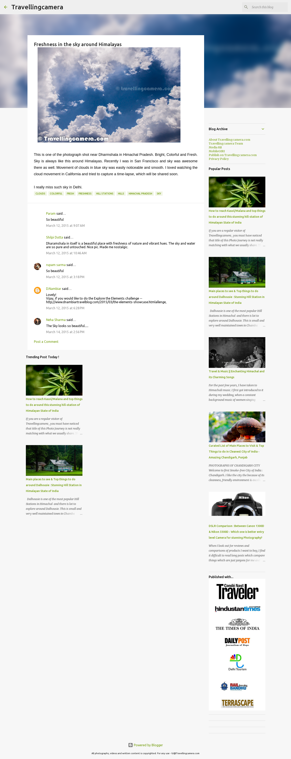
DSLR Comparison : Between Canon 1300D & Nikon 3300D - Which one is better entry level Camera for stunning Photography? (236, 531)
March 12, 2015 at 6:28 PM (65, 308)
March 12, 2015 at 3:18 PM (65, 277)
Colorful (56, 193)
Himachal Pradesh (140, 193)
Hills (121, 193)
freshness (85, 193)
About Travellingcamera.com (229, 139)
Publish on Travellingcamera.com (233, 155)
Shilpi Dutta (54, 237)
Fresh (70, 193)
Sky (159, 193)
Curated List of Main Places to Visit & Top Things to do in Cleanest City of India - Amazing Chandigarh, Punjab (236, 451)
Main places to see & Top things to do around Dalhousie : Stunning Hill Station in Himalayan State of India (54, 485)
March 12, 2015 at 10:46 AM (66, 253)
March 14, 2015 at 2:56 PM (65, 332)
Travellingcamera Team (226, 143)
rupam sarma (56, 265)
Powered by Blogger (145, 745)
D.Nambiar (53, 288)
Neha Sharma (56, 320)
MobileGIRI (217, 151)
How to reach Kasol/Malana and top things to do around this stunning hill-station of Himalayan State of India (54, 404)
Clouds (40, 193)
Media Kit (215, 147)
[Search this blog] (266, 7)
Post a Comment (46, 341)
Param (51, 213)
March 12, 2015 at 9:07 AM (65, 225)
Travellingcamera (37, 7)
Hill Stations (104, 193)
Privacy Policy (219, 159)
